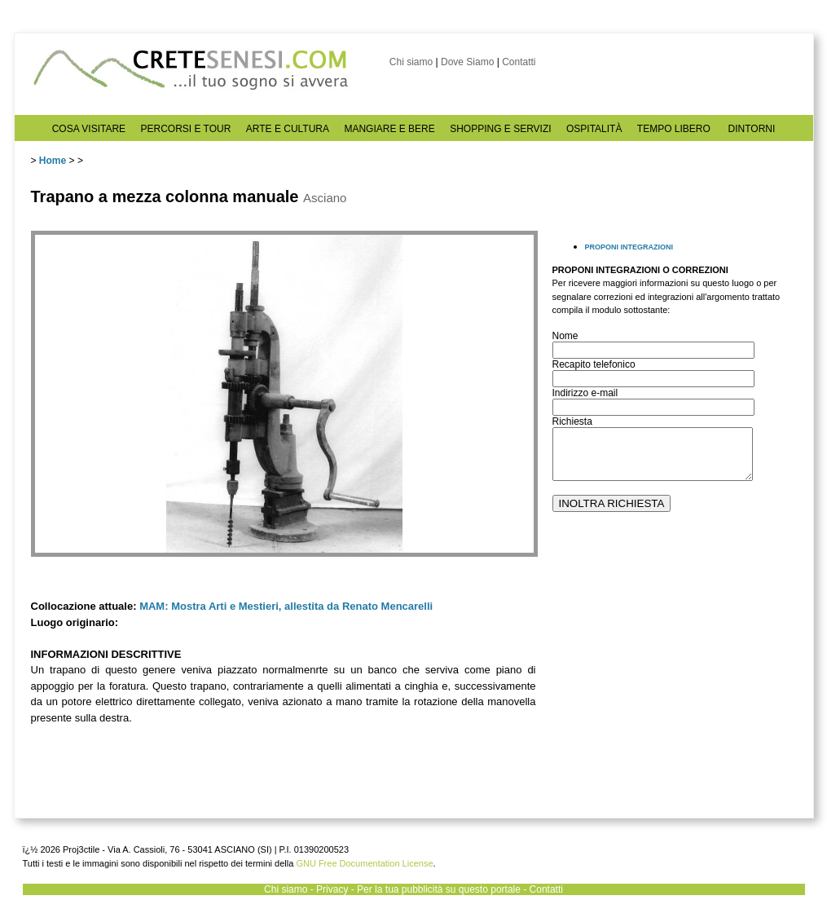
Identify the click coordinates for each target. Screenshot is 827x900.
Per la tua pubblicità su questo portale (439, 889)
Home (52, 160)
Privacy (332, 889)
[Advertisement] (671, 677)
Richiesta (572, 421)
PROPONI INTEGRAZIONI (629, 247)
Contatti (518, 62)
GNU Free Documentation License (364, 863)
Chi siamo (411, 62)
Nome (565, 336)
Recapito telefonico (594, 364)
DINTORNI (752, 129)
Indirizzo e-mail (585, 393)
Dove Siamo (467, 62)
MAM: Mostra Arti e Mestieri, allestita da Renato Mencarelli (286, 606)
